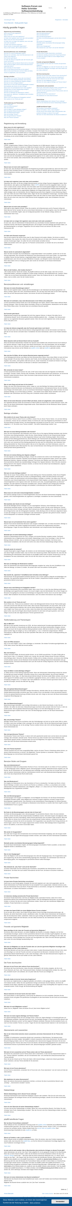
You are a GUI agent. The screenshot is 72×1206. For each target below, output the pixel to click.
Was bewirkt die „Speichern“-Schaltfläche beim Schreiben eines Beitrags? (18, 95)
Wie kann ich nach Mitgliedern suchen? (47, 80)
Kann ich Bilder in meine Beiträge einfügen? (15, 109)
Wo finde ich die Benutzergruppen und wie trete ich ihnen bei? (51, 38)
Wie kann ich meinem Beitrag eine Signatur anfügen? (17, 81)
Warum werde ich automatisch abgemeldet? (15, 46)
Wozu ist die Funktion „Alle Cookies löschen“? (15, 47)
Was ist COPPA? (8, 34)
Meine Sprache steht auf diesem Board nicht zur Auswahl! (19, 63)
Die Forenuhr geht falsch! (10, 58)
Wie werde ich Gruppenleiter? (44, 41)
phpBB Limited (35, 348)
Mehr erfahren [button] (35, 1203)
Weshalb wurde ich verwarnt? (11, 91)
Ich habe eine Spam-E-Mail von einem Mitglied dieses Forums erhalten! (50, 57)
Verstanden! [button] (60, 1201)
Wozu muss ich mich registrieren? (12, 33)
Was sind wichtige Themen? (11, 114)
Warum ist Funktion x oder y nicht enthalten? (48, 109)
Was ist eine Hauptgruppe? (43, 46)
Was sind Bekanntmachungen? (12, 112)
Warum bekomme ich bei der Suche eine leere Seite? (50, 78)
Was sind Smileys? (9, 107)
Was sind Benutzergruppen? (44, 36)
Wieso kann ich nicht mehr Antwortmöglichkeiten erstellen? (19, 84)
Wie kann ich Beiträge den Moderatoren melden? (16, 92)
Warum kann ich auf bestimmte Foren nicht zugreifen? (18, 87)
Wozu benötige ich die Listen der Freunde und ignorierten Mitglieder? (51, 64)
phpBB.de (47, 348)
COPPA (37, 185)
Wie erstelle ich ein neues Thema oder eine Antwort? (17, 78)
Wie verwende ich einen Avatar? (12, 67)
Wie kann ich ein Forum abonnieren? (46, 94)
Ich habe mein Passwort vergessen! (13, 44)
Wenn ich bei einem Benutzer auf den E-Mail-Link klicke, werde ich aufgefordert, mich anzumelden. (18, 71)
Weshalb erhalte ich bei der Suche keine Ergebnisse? (50, 77)
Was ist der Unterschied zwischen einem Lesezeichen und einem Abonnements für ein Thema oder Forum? (51, 88)
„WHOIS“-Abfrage (9, 1155)
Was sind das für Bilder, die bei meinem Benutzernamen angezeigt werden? (18, 65)
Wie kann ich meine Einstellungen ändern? (15, 53)
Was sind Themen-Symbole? (11, 117)
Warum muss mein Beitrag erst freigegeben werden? (17, 97)
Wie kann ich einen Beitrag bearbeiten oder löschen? (17, 79)
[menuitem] (13, 20)
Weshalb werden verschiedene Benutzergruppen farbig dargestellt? (51, 43)
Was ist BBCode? (8, 104)
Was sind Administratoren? (43, 33)
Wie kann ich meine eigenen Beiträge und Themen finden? (52, 82)
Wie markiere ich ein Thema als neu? (13, 99)
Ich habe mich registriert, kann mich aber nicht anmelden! (18, 38)
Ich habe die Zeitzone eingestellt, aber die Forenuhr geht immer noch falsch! (18, 60)
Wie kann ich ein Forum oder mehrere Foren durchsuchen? (52, 75)
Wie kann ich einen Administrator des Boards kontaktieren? (52, 114)
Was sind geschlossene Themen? (12, 115)
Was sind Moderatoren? (43, 34)
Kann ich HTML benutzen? (11, 106)
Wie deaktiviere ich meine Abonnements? (47, 95)
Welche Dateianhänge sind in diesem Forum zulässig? (50, 101)
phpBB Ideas (26, 1141)
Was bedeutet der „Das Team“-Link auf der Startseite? (50, 47)
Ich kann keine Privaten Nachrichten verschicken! (49, 53)
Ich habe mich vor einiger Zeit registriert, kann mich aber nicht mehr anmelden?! (18, 42)
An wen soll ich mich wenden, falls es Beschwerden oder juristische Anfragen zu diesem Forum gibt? (51, 112)
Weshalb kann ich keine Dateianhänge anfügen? (16, 89)
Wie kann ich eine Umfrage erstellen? (13, 83)
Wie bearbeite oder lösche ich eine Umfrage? (15, 86)
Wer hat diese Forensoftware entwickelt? (47, 108)
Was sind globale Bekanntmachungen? (14, 111)
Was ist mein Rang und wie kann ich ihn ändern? (16, 69)
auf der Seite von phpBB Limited (46, 1128)
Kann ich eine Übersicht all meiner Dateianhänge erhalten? (52, 102)
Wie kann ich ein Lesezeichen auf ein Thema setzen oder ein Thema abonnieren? (52, 91)
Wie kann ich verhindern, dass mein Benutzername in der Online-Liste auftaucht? (18, 55)
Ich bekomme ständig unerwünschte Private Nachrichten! (51, 55)
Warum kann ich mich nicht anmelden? (14, 39)
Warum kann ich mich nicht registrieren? (14, 36)
